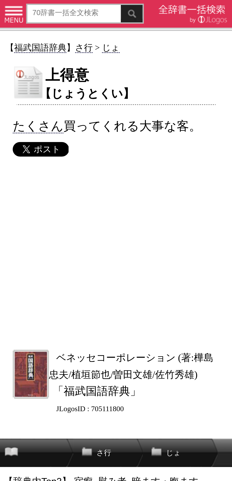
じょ (111, 47)
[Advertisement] (115, 253)
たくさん (38, 126)
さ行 (84, 47)
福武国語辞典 (40, 47)
